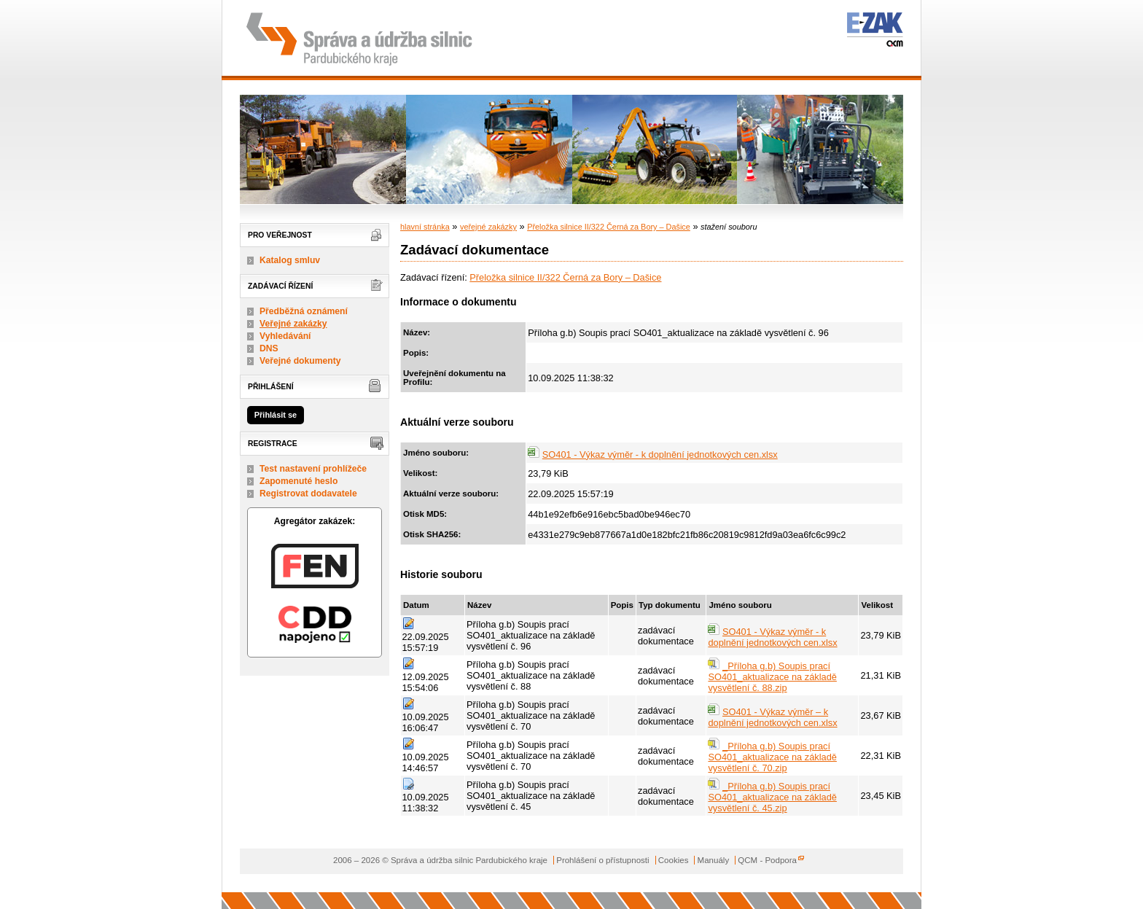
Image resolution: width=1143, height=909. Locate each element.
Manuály (714, 860)
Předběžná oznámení (304, 311)
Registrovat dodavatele (308, 493)
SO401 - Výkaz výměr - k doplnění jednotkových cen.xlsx (660, 454)
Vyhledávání (285, 336)
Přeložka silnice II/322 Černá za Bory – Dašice (608, 226)
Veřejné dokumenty (300, 361)
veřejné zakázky (488, 226)
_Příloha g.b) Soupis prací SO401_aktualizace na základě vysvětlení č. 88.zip (772, 676)
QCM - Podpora (767, 860)
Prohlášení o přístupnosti (602, 860)
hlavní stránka (425, 226)
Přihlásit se (275, 414)
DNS (269, 348)
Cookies (673, 860)
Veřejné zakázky (293, 324)
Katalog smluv (290, 260)
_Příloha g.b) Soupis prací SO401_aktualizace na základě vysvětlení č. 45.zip (772, 797)
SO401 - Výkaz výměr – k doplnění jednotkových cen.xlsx (772, 717)
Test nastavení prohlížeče (313, 469)
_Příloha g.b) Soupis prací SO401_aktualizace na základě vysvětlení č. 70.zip (772, 757)
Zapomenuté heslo (299, 481)
